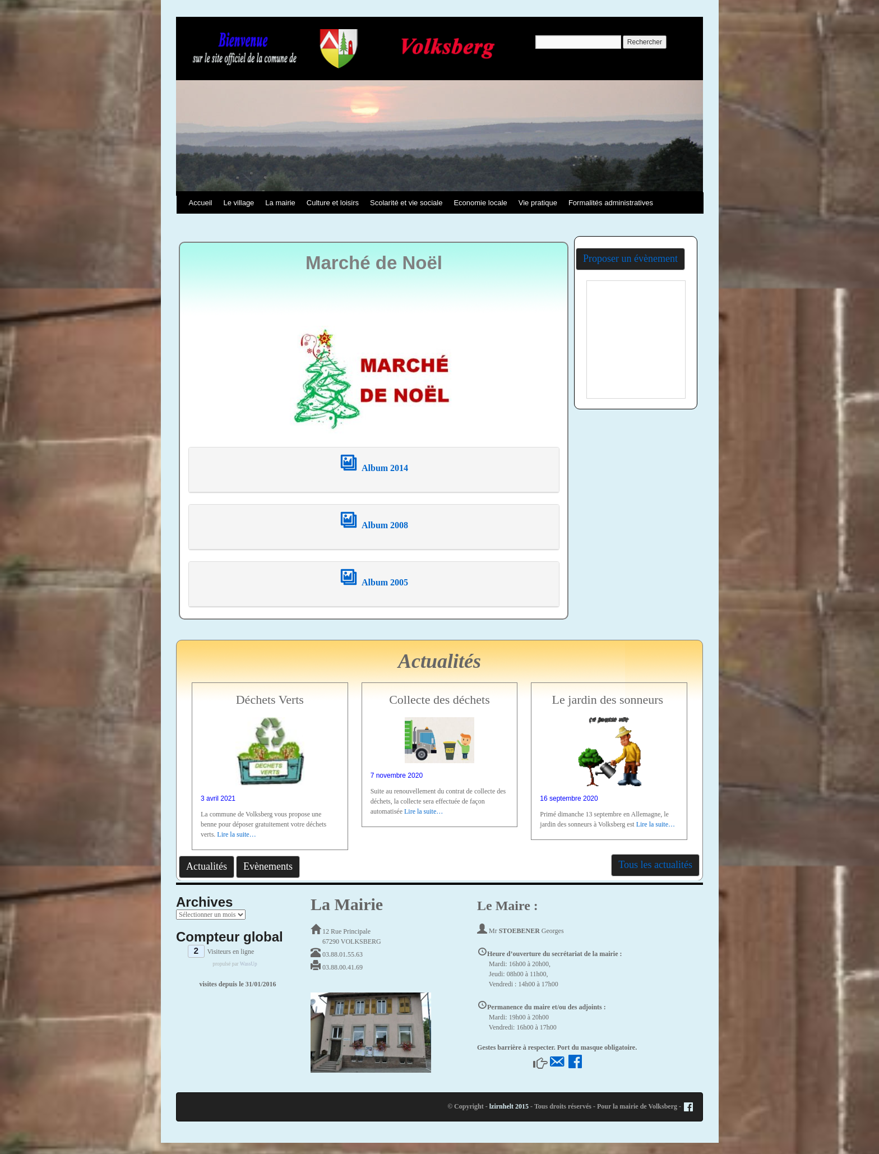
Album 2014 (374, 468)
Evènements (268, 866)
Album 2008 (374, 525)
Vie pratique (538, 203)
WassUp (248, 964)
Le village (238, 203)
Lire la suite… (236, 834)
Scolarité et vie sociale (406, 203)
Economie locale (480, 203)
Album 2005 (374, 582)
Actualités (206, 866)
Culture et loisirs (333, 203)
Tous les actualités (655, 864)
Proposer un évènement (630, 258)
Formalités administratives (610, 203)
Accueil (200, 203)
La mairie (280, 203)
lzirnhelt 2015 (509, 1106)
